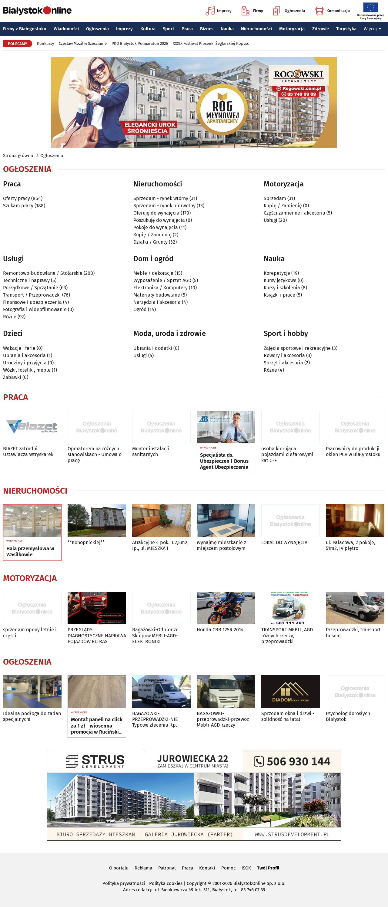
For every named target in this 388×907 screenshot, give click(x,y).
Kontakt (207, 868)
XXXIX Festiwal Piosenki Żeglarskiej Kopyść (211, 43)
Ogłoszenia (289, 10)
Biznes (206, 28)
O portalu (119, 868)
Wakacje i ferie (19, 348)
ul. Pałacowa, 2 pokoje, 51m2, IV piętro (350, 545)
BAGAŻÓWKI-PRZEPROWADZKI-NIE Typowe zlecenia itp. (155, 719)
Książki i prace (279, 295)
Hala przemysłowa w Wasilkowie (30, 552)
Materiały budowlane (156, 295)
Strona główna (18, 155)
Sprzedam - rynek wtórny (160, 198)
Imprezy (219, 10)
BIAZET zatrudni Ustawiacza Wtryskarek (28, 451)
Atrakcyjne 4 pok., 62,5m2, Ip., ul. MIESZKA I (160, 545)
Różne (9, 317)
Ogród (140, 309)
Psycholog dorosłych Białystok (348, 716)
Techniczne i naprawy (26, 280)
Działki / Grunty (150, 242)
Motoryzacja (292, 28)
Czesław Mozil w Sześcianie (83, 43)
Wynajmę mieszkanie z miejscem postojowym (221, 545)
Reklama (143, 868)
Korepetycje (277, 273)
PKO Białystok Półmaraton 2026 (140, 43)
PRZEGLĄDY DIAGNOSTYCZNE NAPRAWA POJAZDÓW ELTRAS (97, 635)
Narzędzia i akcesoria (157, 302)
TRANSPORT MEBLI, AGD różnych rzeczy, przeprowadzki (287, 635)
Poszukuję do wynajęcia (159, 220)
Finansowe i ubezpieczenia (32, 302)
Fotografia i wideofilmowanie (35, 309)
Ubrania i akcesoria (24, 355)
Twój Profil (268, 868)
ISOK (246, 868)
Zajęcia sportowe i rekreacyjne (297, 348)
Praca (187, 28)
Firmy (252, 10)
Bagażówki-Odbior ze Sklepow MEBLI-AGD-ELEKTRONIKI (155, 635)
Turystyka (346, 28)
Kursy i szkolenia (282, 288)
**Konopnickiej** (86, 542)
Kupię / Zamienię (152, 235)
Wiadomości (66, 28)
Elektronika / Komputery (160, 288)
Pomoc (228, 868)
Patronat (167, 868)
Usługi (270, 220)
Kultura (148, 28)
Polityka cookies (165, 883)
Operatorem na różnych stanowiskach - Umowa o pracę (95, 454)
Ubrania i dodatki (152, 348)
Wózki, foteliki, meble (27, 370)
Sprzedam (275, 198)
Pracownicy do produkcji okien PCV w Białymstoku (353, 451)
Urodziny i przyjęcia (25, 363)
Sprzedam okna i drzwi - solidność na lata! (287, 716)
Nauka (227, 28)
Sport (168, 28)
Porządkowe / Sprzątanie (30, 288)
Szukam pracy (18, 206)
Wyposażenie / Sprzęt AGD (162, 280)
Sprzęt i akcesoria (283, 363)
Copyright (196, 883)
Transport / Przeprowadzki (32, 295)
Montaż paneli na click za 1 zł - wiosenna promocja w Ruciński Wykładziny (96, 726)
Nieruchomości (256, 28)
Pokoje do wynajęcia (155, 227)
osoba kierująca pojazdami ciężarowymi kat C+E (287, 454)
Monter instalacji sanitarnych (150, 451)
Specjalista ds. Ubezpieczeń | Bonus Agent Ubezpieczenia (224, 461)
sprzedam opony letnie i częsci (30, 632)
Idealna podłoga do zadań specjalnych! (32, 716)
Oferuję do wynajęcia (156, 213)
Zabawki (12, 377)
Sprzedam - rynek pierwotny (164, 206)
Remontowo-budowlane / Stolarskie (42, 273)
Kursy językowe (280, 280)
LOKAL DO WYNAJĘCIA (284, 542)
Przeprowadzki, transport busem (353, 632)
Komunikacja (332, 10)
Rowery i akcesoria (284, 355)
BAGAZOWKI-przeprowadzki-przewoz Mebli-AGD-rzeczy (223, 719)
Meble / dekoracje (153, 273)
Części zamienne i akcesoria (294, 213)
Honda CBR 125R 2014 (220, 630)
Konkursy (45, 43)
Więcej (372, 28)
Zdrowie (320, 28)
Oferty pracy (16, 198)
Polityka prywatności (123, 883)
